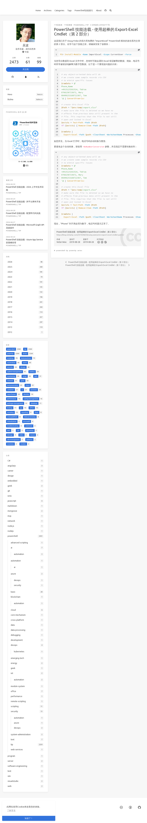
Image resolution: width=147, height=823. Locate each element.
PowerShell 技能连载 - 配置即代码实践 (23, 213)
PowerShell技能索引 (84, 10)
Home (38, 10)
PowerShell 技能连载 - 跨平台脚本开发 (23, 201)
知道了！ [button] (29, 818)
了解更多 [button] (11, 810)
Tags (69, 10)
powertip (72, 250)
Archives (48, 10)
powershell (79, 25)
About (98, 10)
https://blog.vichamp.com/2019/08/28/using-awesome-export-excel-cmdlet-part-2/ (90, 235)
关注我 (26, 69)
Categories (59, 10)
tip (87, 25)
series (79, 250)
